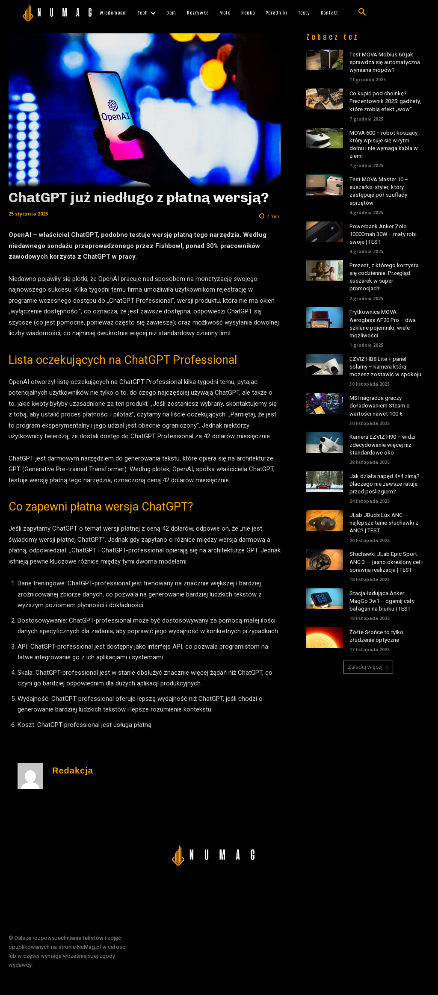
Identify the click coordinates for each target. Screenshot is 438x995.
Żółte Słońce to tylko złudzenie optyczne (376, 636)
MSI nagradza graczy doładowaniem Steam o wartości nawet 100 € (379, 405)
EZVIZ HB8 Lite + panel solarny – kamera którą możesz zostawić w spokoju (385, 366)
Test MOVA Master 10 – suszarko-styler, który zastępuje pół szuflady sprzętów (378, 191)
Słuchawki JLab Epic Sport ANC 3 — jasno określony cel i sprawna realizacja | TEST (386, 561)
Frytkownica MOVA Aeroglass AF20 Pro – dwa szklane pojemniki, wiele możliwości (382, 324)
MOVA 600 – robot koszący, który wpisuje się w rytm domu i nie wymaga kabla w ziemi (384, 144)
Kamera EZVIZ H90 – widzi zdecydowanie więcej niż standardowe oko (382, 444)
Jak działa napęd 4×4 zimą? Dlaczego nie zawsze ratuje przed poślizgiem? (384, 484)
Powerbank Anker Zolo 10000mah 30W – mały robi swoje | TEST (383, 234)
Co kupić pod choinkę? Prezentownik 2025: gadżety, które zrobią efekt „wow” (385, 101)
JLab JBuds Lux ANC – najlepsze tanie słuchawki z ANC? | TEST (383, 522)
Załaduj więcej (368, 666)
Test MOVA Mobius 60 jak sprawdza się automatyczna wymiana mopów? (384, 62)
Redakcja (72, 770)
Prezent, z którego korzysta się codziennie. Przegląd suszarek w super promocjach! (384, 277)
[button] (362, 12)
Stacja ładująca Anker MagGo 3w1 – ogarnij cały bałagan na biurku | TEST (381, 601)
